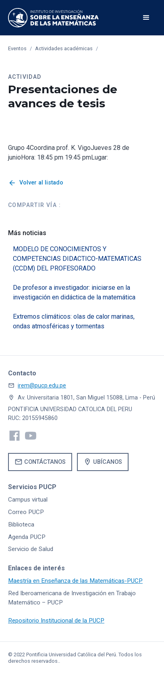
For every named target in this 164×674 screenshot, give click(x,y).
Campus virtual (28, 499)
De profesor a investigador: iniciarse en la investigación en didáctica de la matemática (74, 292)
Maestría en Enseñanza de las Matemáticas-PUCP (75, 580)
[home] (53, 17)
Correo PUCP (26, 512)
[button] (146, 17)
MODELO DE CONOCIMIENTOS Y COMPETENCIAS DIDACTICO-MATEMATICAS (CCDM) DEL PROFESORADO (77, 258)
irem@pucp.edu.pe (42, 385)
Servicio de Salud (30, 549)
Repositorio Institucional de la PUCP (56, 620)
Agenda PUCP (27, 537)
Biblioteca (21, 524)
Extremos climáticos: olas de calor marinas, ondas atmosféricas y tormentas (74, 321)
